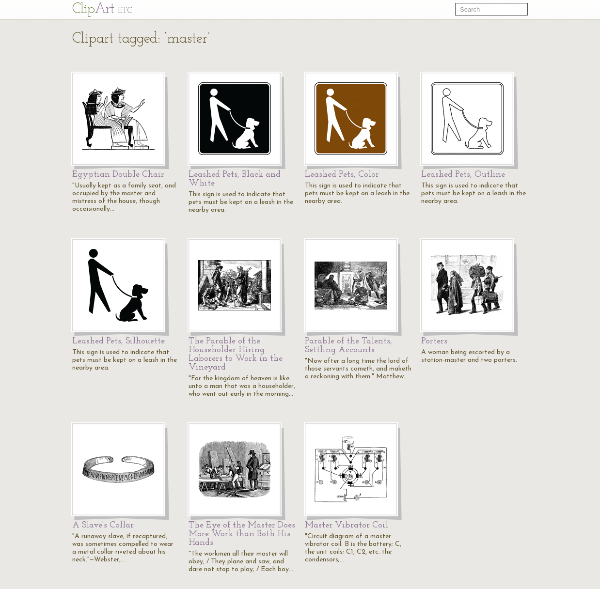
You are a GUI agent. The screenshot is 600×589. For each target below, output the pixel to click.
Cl (102, 9)
